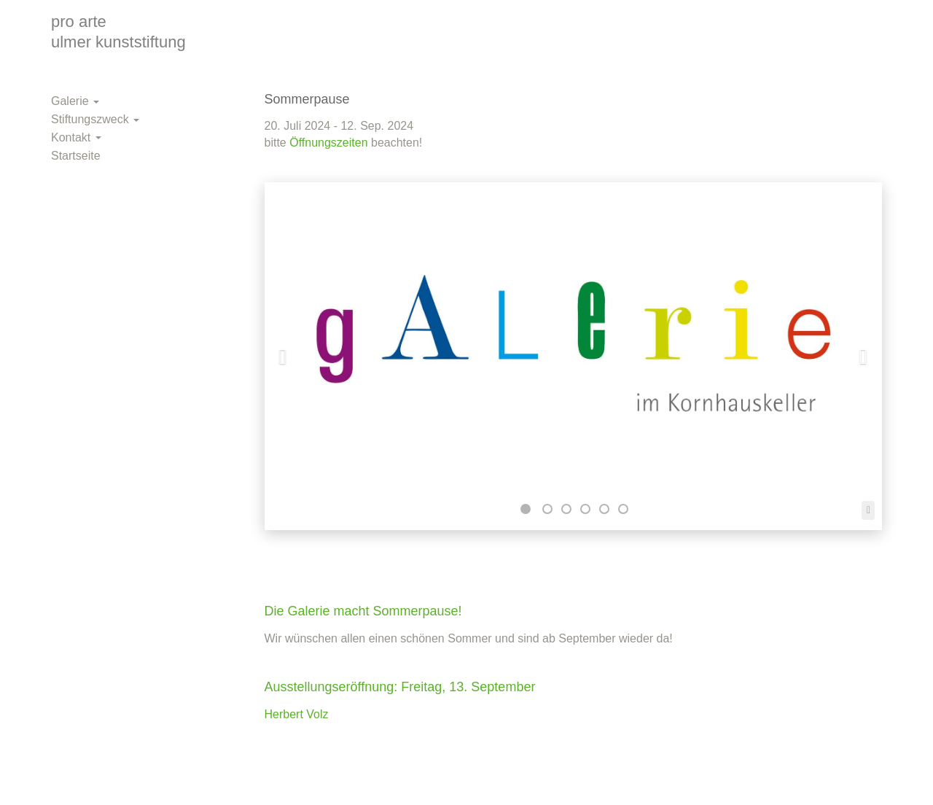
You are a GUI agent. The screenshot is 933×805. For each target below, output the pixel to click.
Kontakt (76, 137)
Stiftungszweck (95, 119)
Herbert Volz (297, 714)
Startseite (76, 155)
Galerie (75, 101)
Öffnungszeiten (328, 142)
